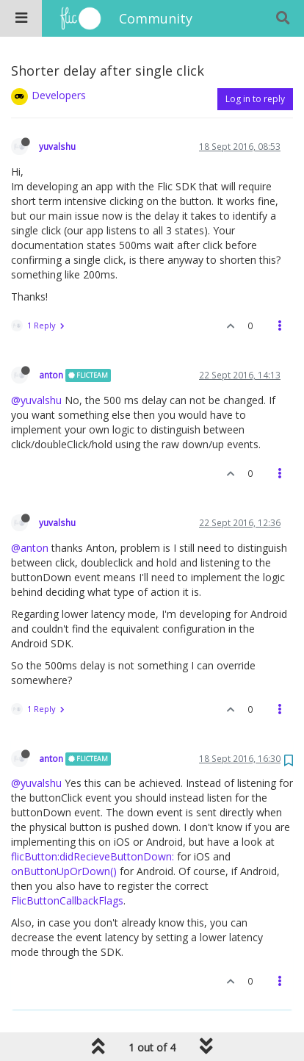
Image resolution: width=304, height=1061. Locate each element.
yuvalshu (57, 146)
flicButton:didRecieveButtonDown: (92, 856)
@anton (29, 548)
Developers (59, 95)
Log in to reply (255, 99)
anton (51, 375)
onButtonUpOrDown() (64, 871)
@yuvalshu (36, 400)
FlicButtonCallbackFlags (67, 900)
